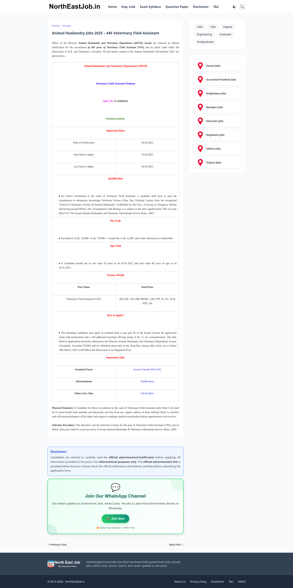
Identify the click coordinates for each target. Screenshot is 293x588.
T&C (216, 7)
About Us (180, 581)
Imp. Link (128, 7)
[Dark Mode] (234, 6)
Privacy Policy (198, 581)
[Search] (242, 6)
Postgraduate (205, 42)
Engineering (204, 34)
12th (213, 27)
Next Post (175, 544)
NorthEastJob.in (74, 581)
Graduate (225, 34)
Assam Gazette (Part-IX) (147, 369)
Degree (227, 27)
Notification (147, 381)
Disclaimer (201, 7)
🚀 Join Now (115, 518)
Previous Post (58, 544)
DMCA (242, 581)
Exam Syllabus (150, 7)
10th (200, 27)
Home (112, 7)
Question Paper (177, 7)
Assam (67, 25)
